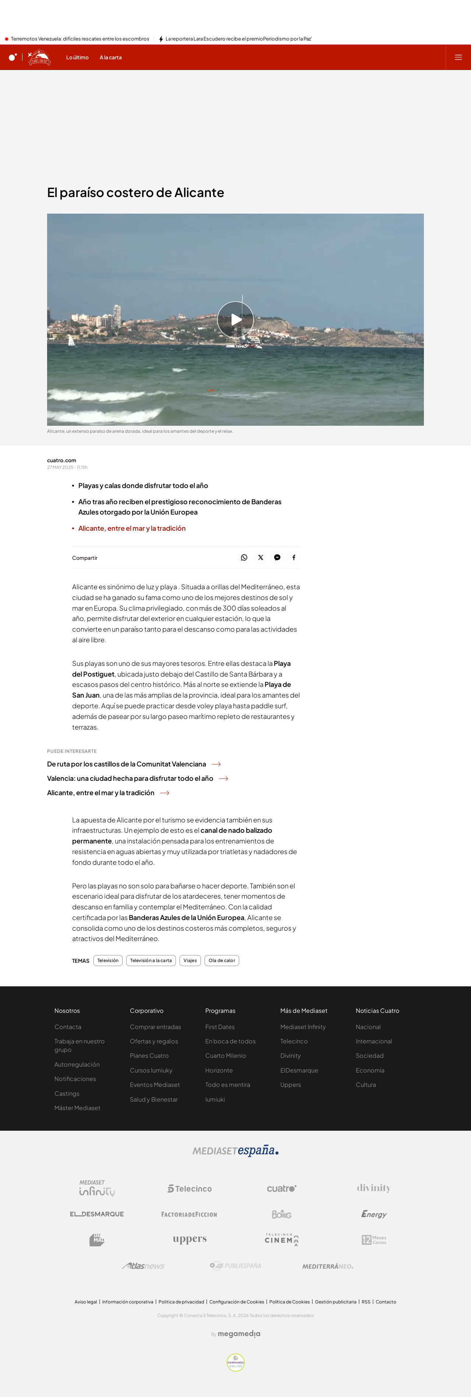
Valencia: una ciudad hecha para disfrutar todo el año (137, 778)
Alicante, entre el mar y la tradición (108, 792)
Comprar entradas (155, 1027)
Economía (370, 1070)
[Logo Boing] (282, 1214)
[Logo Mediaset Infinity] (97, 1188)
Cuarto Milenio (225, 1055)
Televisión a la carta (151, 960)
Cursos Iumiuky (151, 1070)
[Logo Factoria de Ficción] (189, 1214)
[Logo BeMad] (97, 1240)
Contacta (67, 1027)
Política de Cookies (289, 1302)
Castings (66, 1093)
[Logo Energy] (374, 1214)
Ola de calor (222, 960)
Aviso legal (86, 1302)
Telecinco (294, 1041)
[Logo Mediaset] (235, 1155)
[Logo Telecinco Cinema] (282, 1240)
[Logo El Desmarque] (97, 1214)
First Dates (220, 1027)
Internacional (374, 1041)
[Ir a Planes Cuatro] (40, 57)
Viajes (190, 960)
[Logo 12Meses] (374, 1240)
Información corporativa (127, 1302)
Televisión (108, 960)
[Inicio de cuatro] (13, 57)
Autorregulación (77, 1064)
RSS (366, 1302)
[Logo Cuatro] (282, 1188)
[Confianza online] (236, 1369)
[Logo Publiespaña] (235, 1266)
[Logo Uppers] (189, 1240)
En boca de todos (230, 1041)
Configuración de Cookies (236, 1302)
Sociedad (370, 1055)
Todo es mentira (227, 1084)
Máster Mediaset (77, 1108)
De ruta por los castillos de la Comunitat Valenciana (133, 763)
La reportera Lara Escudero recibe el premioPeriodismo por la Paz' (239, 39)
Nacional (368, 1027)
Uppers (290, 1084)
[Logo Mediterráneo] (328, 1266)
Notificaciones (75, 1078)
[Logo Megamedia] (239, 1334)
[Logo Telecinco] (189, 1188)
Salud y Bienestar (154, 1099)
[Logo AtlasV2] (143, 1265)
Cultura (366, 1084)
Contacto (386, 1302)
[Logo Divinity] (374, 1188)
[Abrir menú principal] (458, 57)
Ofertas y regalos (154, 1041)
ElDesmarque (299, 1070)
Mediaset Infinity (303, 1027)
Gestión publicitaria (336, 1302)
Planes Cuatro (149, 1055)
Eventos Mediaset (155, 1084)
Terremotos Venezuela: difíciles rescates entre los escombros (80, 39)
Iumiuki (215, 1099)
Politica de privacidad (181, 1302)
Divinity (290, 1055)
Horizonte (219, 1070)
